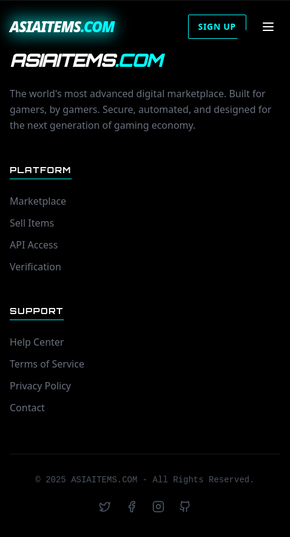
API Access (34, 244)
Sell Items (32, 223)
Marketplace (38, 201)
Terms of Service (47, 364)
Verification (35, 266)
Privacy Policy (40, 385)
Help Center (37, 342)
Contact (27, 407)
